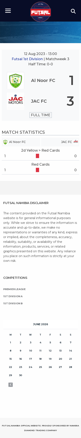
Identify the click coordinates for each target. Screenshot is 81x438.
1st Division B (13, 303)
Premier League (14, 289)
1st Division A (12, 296)
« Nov (10, 385)
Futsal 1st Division (28, 59)
